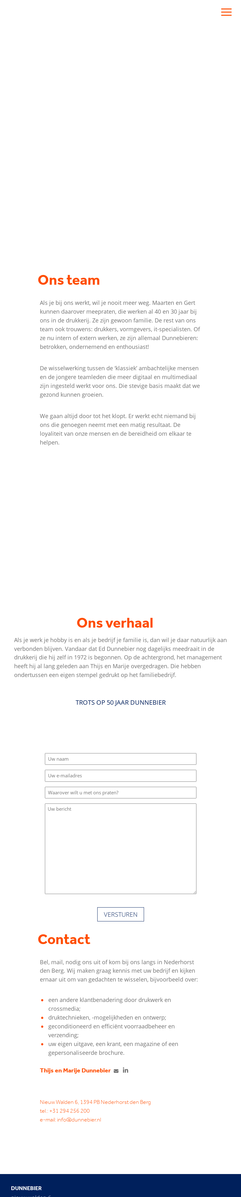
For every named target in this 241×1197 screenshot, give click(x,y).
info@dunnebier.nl (79, 1119)
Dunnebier (26, 1188)
